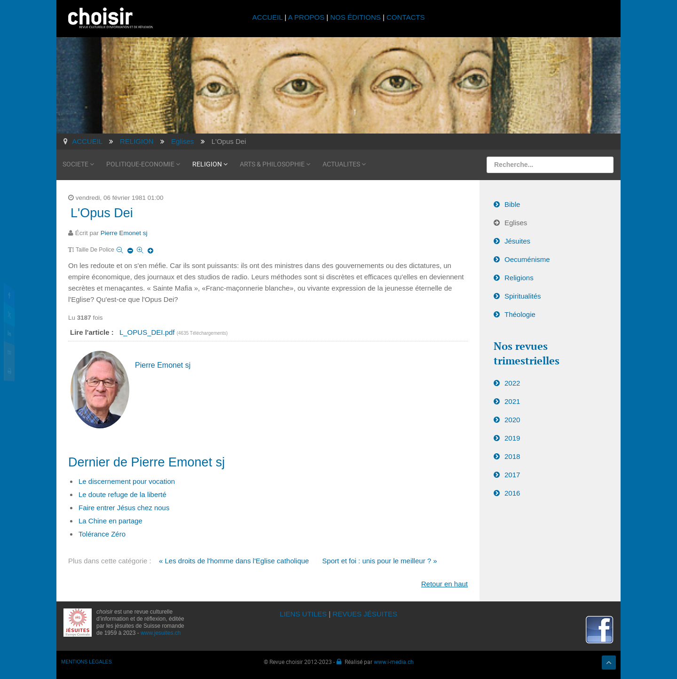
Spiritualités (522, 296)
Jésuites (517, 241)
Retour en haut (444, 584)
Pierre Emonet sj (124, 233)
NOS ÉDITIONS (355, 17)
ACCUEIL (268, 17)
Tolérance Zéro (102, 534)
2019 (512, 438)
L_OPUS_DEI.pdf (148, 332)
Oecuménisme (527, 259)
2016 (512, 493)
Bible (512, 204)
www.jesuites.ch (161, 633)
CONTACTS (405, 17)
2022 (512, 383)
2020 (512, 420)
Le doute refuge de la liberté (122, 494)
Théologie (519, 314)
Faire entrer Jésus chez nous (124, 508)
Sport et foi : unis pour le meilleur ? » (379, 561)
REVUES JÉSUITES (364, 614)
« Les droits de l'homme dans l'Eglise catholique (234, 561)
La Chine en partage (110, 521)
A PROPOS (306, 17)
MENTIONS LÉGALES (86, 661)
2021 (512, 401)
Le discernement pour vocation (127, 481)
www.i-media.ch (394, 661)
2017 (512, 475)
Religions (519, 278)
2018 (512, 456)
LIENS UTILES (303, 614)
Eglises (515, 223)
